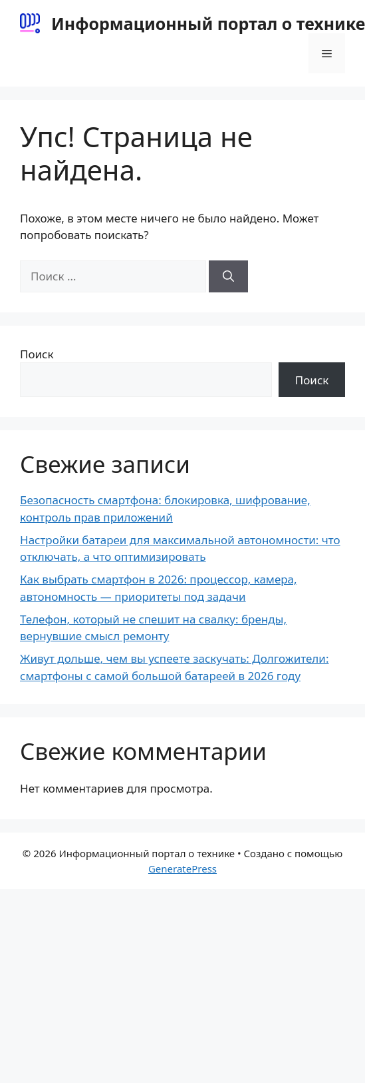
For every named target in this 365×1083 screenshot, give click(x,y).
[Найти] (228, 276)
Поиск (37, 354)
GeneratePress (182, 868)
